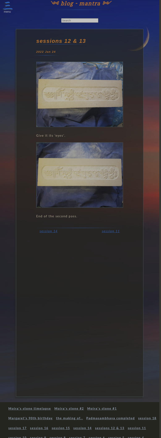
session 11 (111, 231)
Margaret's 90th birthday (30, 418)
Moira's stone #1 (102, 408)
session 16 (39, 428)
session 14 (48, 231)
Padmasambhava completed (110, 418)
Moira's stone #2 (69, 408)
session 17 (17, 428)
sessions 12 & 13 (109, 428)
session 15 (61, 428)
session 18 (147, 418)
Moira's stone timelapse (29, 408)
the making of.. (69, 418)
